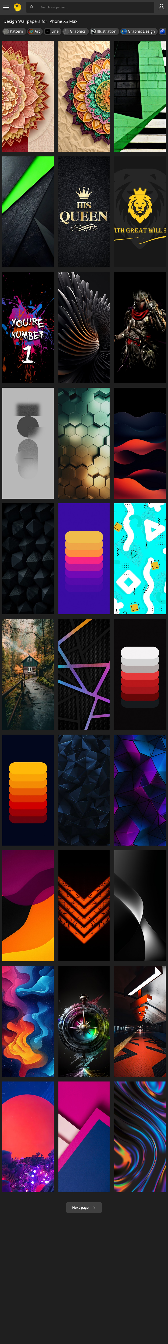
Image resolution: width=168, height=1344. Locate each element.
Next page (84, 1207)
